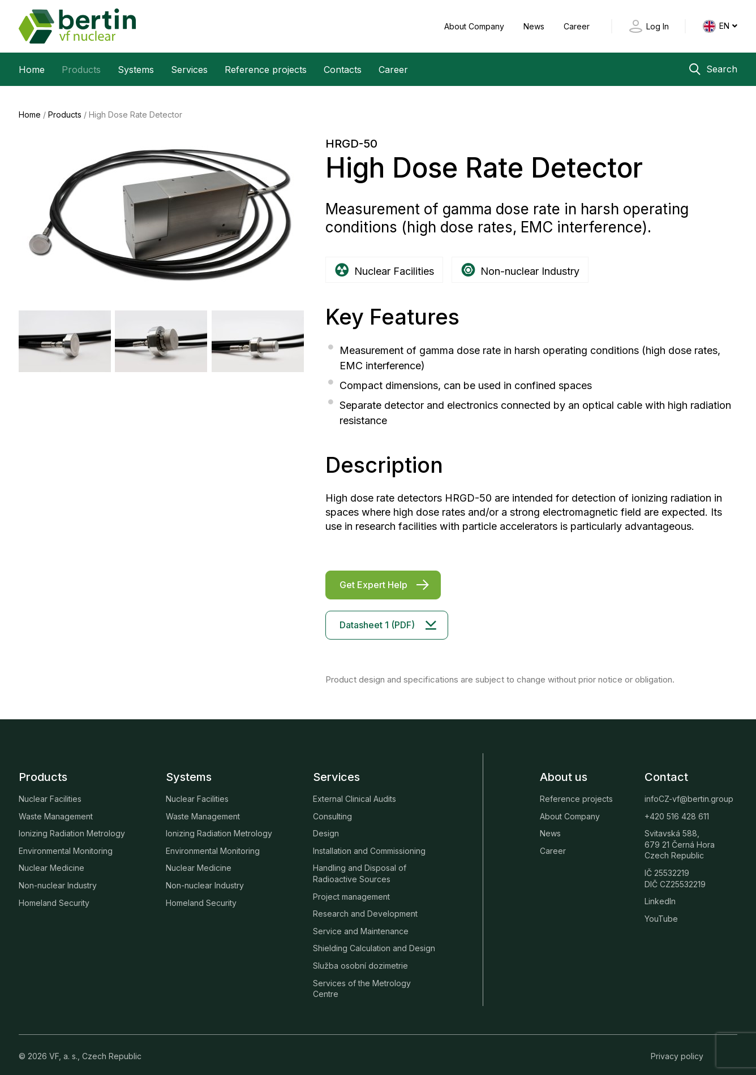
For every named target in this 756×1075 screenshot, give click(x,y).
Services (189, 69)
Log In (657, 26)
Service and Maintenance (361, 922)
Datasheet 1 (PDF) (377, 615)
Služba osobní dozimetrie (360, 956)
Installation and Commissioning (369, 842)
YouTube (661, 909)
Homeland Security (54, 894)
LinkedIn (660, 892)
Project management (351, 887)
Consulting (332, 807)
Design (326, 825)
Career (577, 26)
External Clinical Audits (354, 790)
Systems (136, 69)
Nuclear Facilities (50, 790)
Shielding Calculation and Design (374, 939)
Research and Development (365, 905)
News (535, 26)
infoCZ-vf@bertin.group (689, 790)
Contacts (343, 69)
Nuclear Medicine (51, 859)
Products (81, 69)
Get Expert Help (373, 575)
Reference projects (266, 69)
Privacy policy (677, 1047)
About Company (475, 26)
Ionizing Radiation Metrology (72, 825)
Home (32, 69)
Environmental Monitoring (66, 842)
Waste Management (56, 807)
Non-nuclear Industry (58, 877)
